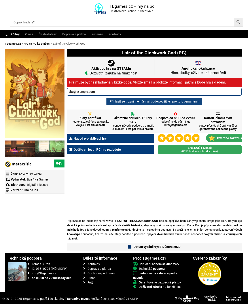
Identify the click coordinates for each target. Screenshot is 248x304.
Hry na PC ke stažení (37, 43)
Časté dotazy (48, 34)
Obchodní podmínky (101, 273)
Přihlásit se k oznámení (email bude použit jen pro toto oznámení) (154, 101)
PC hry (15, 34)
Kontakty (114, 34)
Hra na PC (30, 190)
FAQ (90, 282)
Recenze (97, 34)
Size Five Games (38, 179)
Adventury (26, 174)
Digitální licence (37, 184)
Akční (38, 174)
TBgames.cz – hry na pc (132, 6)
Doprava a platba (74, 34)
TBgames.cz (13, 43)
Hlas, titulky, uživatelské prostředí (198, 70)
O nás (29, 34)
